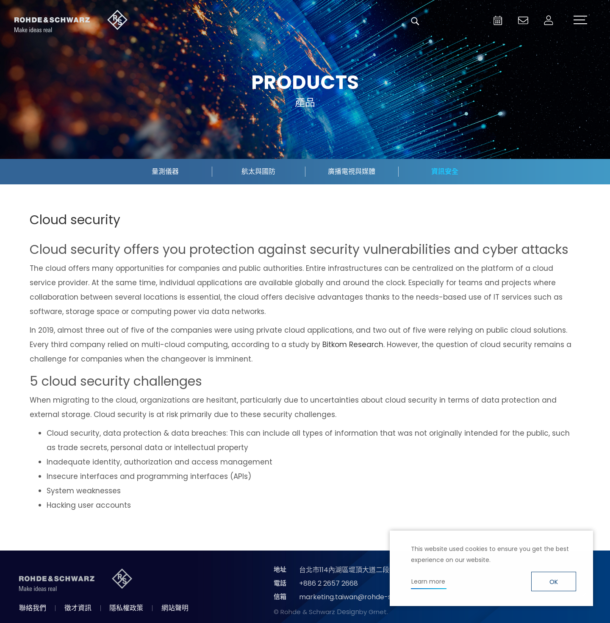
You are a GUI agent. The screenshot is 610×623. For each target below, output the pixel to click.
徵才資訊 (78, 608)
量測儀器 (165, 171)
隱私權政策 (126, 608)
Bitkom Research (352, 344)
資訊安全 (444, 171)
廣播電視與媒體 (351, 171)
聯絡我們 (32, 608)
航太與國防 (258, 171)
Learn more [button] (428, 581)
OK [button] (553, 582)
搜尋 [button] (415, 21)
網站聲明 (175, 608)
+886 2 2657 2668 (328, 583)
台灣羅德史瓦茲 (71, 21)
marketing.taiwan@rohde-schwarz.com (366, 597)
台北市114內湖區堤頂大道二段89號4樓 (357, 570)
